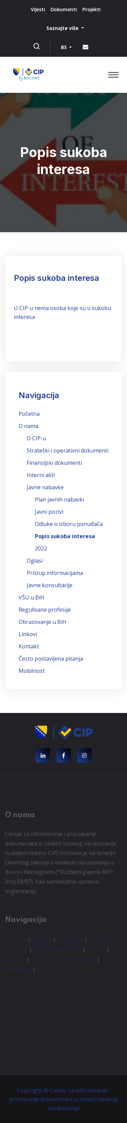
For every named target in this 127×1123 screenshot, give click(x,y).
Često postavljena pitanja (51, 658)
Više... (12, 901)
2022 (41, 548)
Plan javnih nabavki (59, 499)
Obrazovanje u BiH (42, 622)
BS (64, 47)
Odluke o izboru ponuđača (69, 524)
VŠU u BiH (31, 597)
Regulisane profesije (45, 609)
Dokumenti (63, 9)
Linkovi (28, 634)
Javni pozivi (49, 511)
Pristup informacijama (55, 573)
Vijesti (38, 9)
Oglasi (35, 560)
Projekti (91, 9)
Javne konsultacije (49, 585)
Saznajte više (63, 28)
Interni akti (41, 475)
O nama (28, 426)
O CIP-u (36, 438)
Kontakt (29, 646)
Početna (29, 414)
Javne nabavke (45, 487)
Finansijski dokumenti (54, 462)
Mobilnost (32, 671)
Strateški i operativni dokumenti (67, 450)
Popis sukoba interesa (65, 536)
